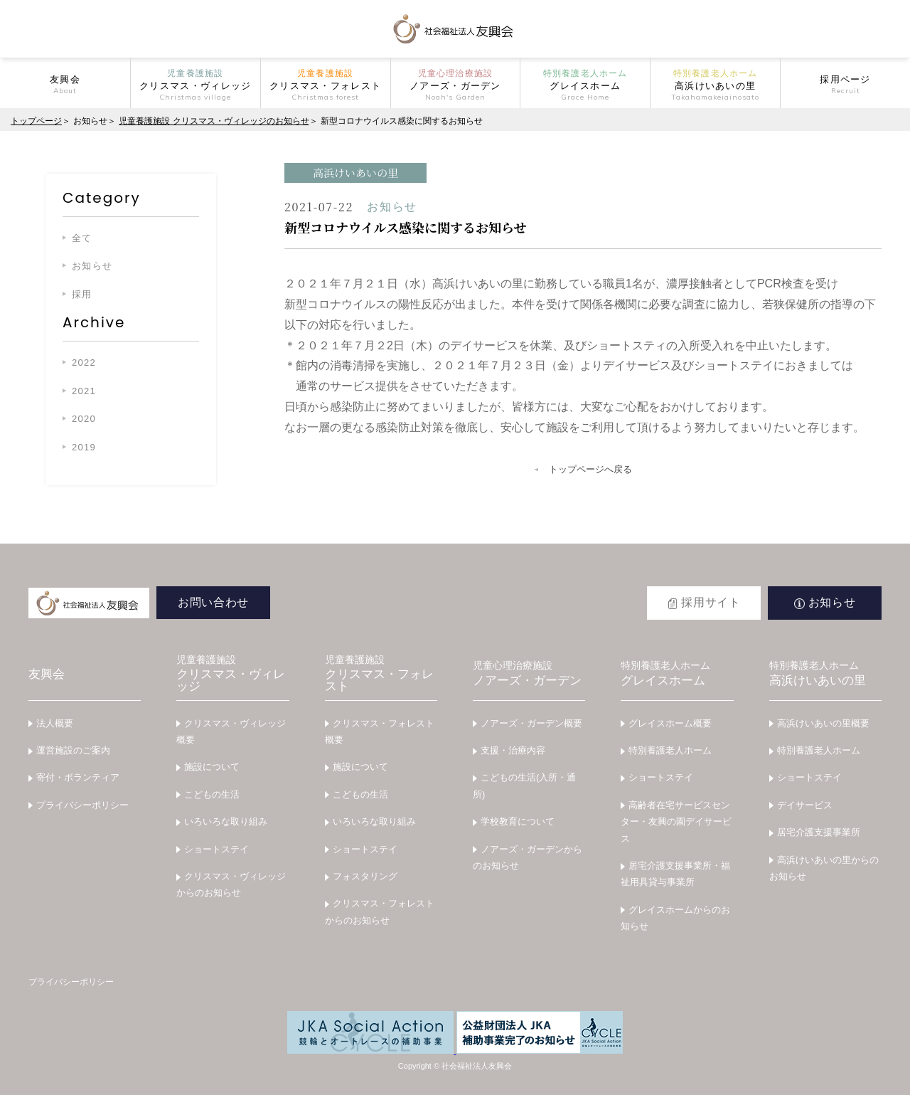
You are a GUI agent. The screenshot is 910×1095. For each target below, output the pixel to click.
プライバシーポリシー (82, 805)
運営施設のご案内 (73, 750)
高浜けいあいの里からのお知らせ (824, 868)
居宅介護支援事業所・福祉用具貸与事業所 (675, 873)
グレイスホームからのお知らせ (675, 917)
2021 (84, 391)
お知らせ (92, 265)
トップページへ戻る (590, 469)
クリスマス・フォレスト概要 (379, 731)
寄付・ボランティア (77, 777)
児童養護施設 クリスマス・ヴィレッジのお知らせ (214, 121)
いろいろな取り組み (225, 821)
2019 (84, 447)
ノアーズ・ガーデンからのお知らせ (527, 857)
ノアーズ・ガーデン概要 (531, 723)
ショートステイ (216, 849)
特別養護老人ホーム (670, 750)
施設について (212, 766)
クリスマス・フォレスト (381, 674)
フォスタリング (365, 876)
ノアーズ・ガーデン (529, 673)
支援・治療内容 (513, 750)
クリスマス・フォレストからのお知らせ (379, 911)
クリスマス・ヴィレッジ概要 (231, 731)
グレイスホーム (677, 673)
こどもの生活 (212, 794)
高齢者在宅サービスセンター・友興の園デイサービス (676, 822)
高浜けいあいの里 (825, 673)
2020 (84, 418)
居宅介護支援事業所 (818, 832)
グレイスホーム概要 (670, 723)
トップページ (36, 121)
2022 (84, 362)
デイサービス (805, 805)
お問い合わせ (213, 602)
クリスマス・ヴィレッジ (232, 674)
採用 (82, 294)
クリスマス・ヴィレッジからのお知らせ (231, 884)
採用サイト (710, 602)
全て (82, 238)
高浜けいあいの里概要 (823, 723)
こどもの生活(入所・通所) (524, 785)
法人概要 (54, 723)
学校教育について (518, 821)
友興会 (46, 674)
